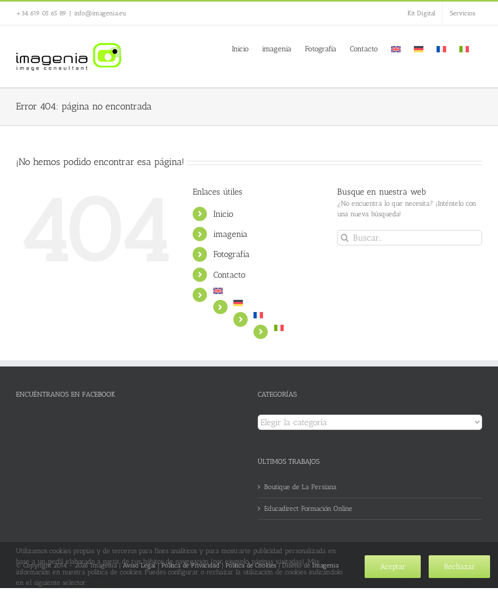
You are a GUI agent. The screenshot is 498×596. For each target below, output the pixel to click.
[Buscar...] (409, 237)
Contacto (229, 275)
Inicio (223, 214)
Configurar (107, 582)
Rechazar (459, 566)
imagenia (230, 234)
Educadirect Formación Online (308, 508)
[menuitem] (396, 48)
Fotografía (231, 254)
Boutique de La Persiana (300, 487)
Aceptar (392, 566)
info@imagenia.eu (100, 13)
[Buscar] (344, 237)
